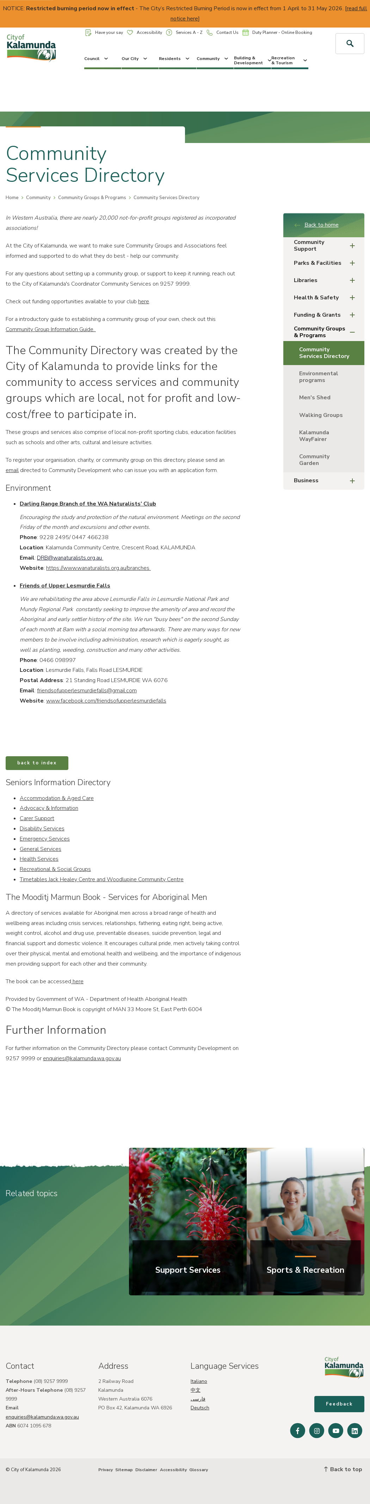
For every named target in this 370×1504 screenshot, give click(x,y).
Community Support (326, 245)
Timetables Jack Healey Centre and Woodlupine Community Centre (102, 879)
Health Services (39, 859)
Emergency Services (45, 839)
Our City (135, 58)
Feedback (339, 1404)
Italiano (199, 1381)
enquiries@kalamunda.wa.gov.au (82, 1058)
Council (96, 58)
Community (213, 58)
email (12, 470)
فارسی (198, 1399)
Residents (175, 58)
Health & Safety (326, 298)
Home (12, 198)
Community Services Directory (324, 353)
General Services (40, 849)
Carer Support (37, 818)
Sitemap (124, 1470)
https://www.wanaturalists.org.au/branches (97, 568)
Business (326, 481)
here (143, 301)
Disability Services (42, 828)
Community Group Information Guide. (51, 329)
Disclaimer (146, 1470)
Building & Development (252, 60)
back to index (37, 763)
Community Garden (314, 460)
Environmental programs (318, 377)
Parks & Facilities (326, 263)
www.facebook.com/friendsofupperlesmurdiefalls (106, 701)
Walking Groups (321, 415)
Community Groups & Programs (92, 198)
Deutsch (200, 1407)
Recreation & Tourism (289, 60)
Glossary (198, 1470)
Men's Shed (315, 397)
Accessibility (144, 32)
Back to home (316, 225)
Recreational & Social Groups (55, 869)
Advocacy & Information (49, 808)
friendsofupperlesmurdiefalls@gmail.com (87, 690)
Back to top (343, 1469)
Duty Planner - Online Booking (277, 32)
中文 (196, 1390)
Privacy (105, 1470)
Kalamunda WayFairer (314, 436)
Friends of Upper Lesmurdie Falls (65, 586)
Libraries (326, 280)
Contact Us (222, 33)
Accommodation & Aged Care (57, 798)
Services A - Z (184, 32)
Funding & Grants (326, 315)
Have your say (104, 32)
